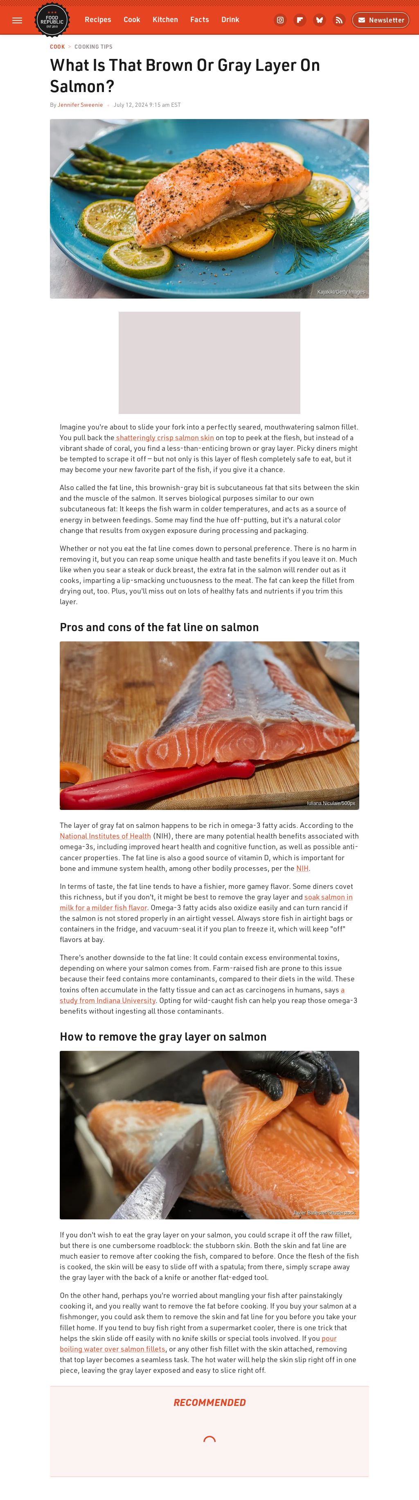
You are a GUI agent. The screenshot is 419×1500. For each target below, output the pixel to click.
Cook (132, 19)
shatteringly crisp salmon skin (164, 437)
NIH (302, 868)
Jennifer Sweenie (80, 104)
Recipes (98, 19)
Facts (199, 19)
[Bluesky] (319, 20)
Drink (230, 19)
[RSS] (339, 20)
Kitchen (165, 19)
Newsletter (381, 20)
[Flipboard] (299, 20)
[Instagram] (280, 20)
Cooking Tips (93, 46)
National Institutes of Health (105, 835)
